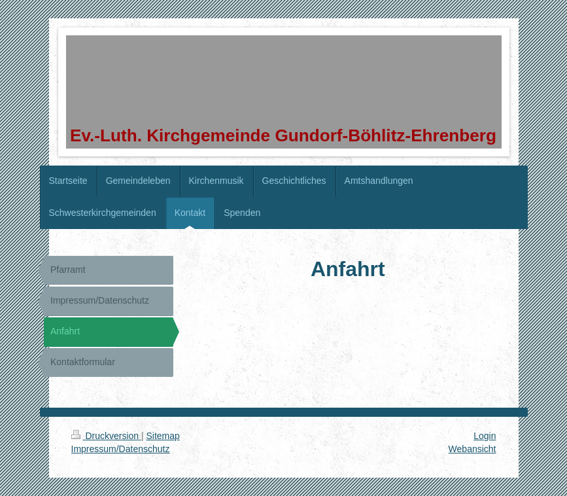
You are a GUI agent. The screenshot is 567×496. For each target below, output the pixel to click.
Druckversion (106, 436)
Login (484, 436)
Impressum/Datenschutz (120, 449)
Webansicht (472, 449)
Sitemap (163, 436)
